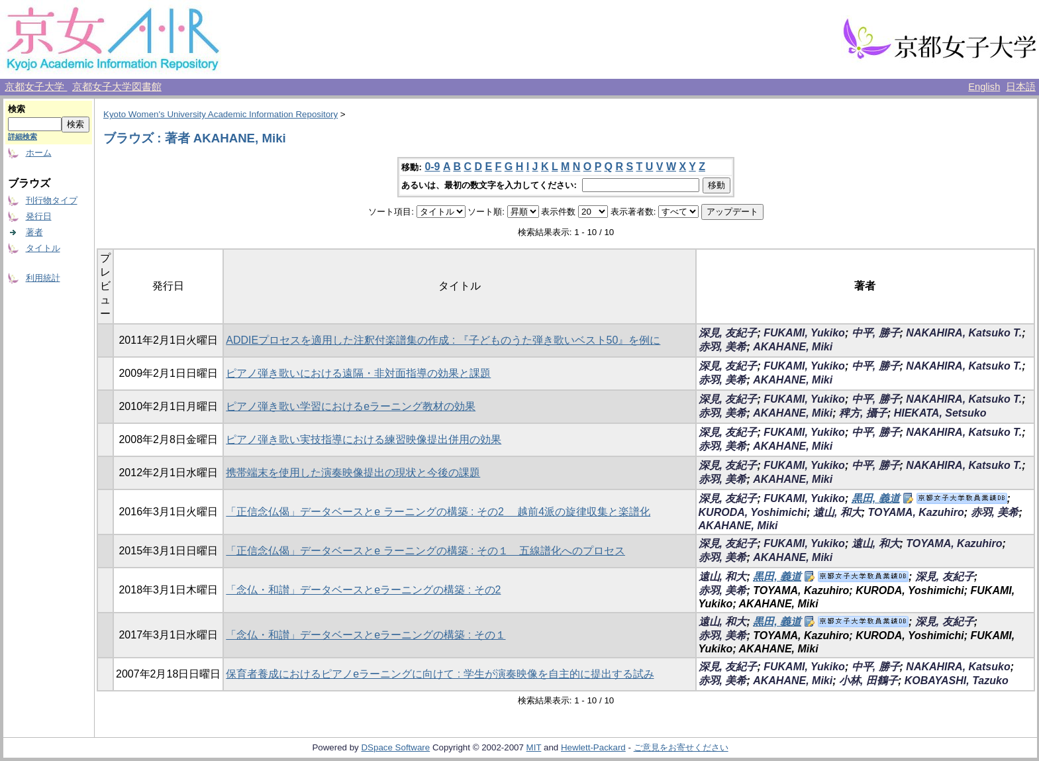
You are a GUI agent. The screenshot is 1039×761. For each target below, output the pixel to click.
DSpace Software (395, 747)
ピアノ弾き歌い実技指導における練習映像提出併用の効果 (363, 439)
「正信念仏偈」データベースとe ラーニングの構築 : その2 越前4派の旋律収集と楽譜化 (438, 511)
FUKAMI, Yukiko (804, 332)
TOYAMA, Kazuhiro (916, 512)
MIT (534, 747)
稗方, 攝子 (863, 413)
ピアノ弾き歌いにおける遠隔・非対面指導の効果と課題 (358, 373)
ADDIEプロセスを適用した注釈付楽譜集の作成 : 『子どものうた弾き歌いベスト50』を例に (443, 340)
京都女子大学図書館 (117, 86)
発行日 (39, 216)
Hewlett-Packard (593, 747)
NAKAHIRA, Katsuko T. (964, 332)
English (984, 86)
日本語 (1021, 86)
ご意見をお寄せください (681, 747)
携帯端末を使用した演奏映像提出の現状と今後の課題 (353, 472)
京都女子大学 (36, 86)
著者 (34, 232)
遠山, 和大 (837, 512)
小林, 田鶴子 (868, 680)
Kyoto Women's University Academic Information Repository (220, 114)
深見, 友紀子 (728, 332)
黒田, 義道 (876, 498)
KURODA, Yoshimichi (753, 512)
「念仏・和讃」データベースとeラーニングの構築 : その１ (365, 634)
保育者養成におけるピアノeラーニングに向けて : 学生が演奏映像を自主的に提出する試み (440, 674)
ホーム (39, 153)
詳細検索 (22, 136)
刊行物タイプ (51, 200)
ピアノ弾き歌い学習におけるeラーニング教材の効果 (350, 406)
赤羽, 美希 (723, 346)
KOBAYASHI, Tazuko (957, 680)
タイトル (43, 248)
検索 (16, 109)
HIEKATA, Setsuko (940, 413)
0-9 (432, 166)
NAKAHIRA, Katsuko (958, 666)
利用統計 (43, 278)
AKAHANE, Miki (792, 346)
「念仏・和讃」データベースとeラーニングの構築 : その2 (363, 589)
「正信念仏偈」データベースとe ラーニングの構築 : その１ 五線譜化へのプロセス (425, 550)
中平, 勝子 (876, 332)
